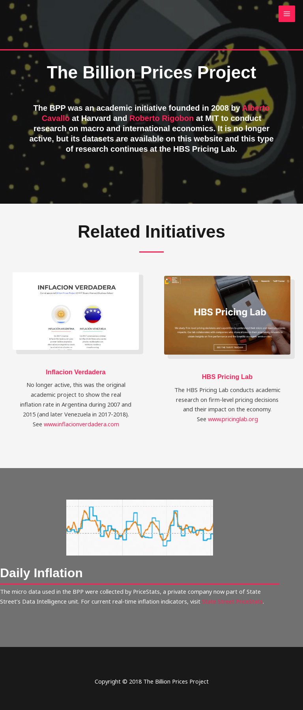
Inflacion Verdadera (75, 371)
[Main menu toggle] (287, 14)
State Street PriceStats (232, 601)
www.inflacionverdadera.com (81, 424)
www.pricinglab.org (233, 419)
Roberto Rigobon (161, 118)
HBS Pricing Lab (227, 376)
